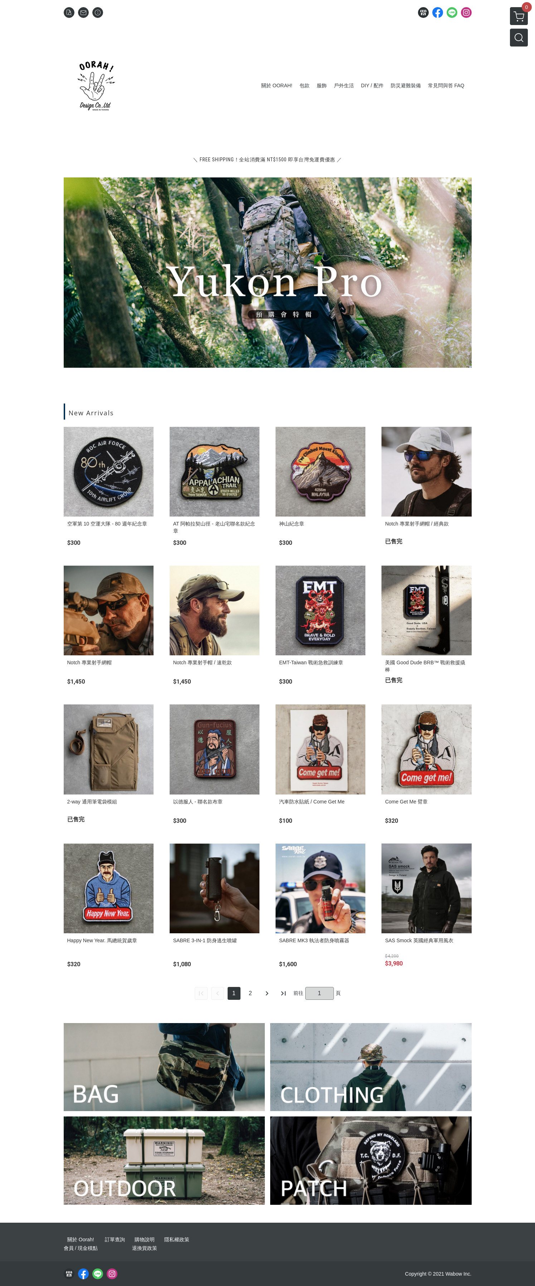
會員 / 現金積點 (81, 1248)
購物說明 (145, 1239)
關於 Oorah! (80, 1239)
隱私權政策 (176, 1239)
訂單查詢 (115, 1239)
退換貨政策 (144, 1248)
